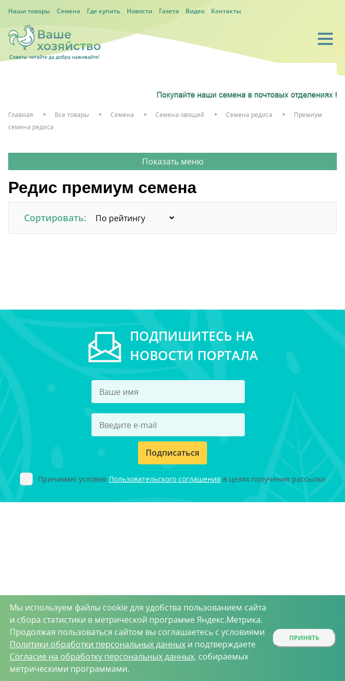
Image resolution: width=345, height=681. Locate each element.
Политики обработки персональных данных (98, 644)
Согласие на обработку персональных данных (102, 656)
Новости (139, 11)
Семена (68, 11)
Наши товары (29, 11)
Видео (195, 11)
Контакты (226, 11)
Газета (169, 11)
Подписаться (172, 452)
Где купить (103, 11)
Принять (304, 637)
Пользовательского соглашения (165, 479)
